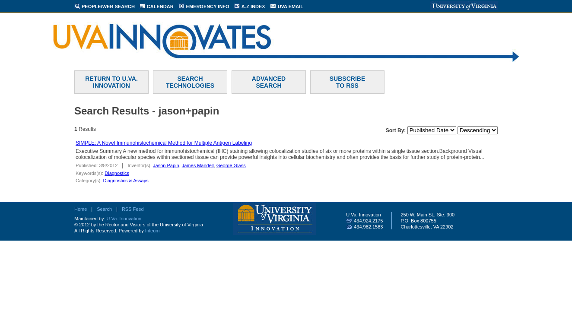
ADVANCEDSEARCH (269, 82)
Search (104, 209)
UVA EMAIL (290, 6)
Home (80, 209)
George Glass (231, 165)
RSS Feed (133, 209)
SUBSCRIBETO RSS (347, 82)
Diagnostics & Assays (126, 180)
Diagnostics (117, 173)
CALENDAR (160, 6)
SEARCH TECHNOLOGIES (190, 82)
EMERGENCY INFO (207, 6)
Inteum (152, 230)
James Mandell (198, 165)
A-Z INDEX (253, 6)
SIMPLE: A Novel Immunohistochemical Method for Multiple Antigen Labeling (164, 143)
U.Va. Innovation (124, 218)
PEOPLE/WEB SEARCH (108, 6)
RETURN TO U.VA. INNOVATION (111, 82)
